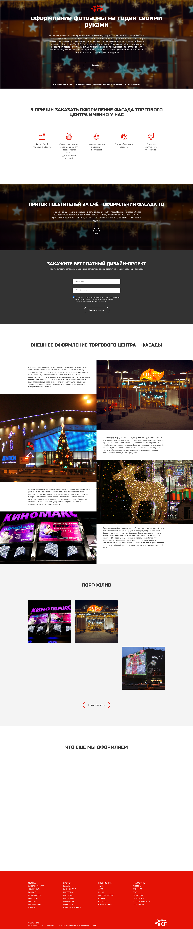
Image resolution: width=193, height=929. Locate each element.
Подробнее (96, 65)
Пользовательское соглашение (41, 925)
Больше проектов (96, 705)
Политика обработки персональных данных (77, 925)
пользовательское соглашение (94, 297)
